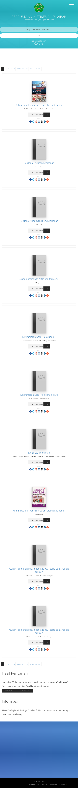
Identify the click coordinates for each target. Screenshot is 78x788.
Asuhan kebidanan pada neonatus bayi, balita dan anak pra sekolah (39, 570)
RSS (67, 784)
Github (57, 784)
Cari (39, 36)
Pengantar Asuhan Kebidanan (39, 162)
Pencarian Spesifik (39, 41)
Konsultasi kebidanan (39, 452)
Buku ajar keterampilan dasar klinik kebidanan (39, 104)
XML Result (9, 690)
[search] (39, 29)
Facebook (39, 784)
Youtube (52, 784)
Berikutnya (22, 69)
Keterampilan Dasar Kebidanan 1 (39, 336)
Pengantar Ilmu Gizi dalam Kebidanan (39, 220)
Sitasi (47, 114)
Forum (63, 784)
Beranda (32, 784)
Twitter (46, 784)
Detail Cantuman (36, 114)
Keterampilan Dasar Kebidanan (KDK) (39, 394)
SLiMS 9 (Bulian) (39, 782)
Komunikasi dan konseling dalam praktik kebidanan (39, 510)
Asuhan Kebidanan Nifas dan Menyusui (39, 278)
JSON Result (25, 690)
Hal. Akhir (35, 69)
